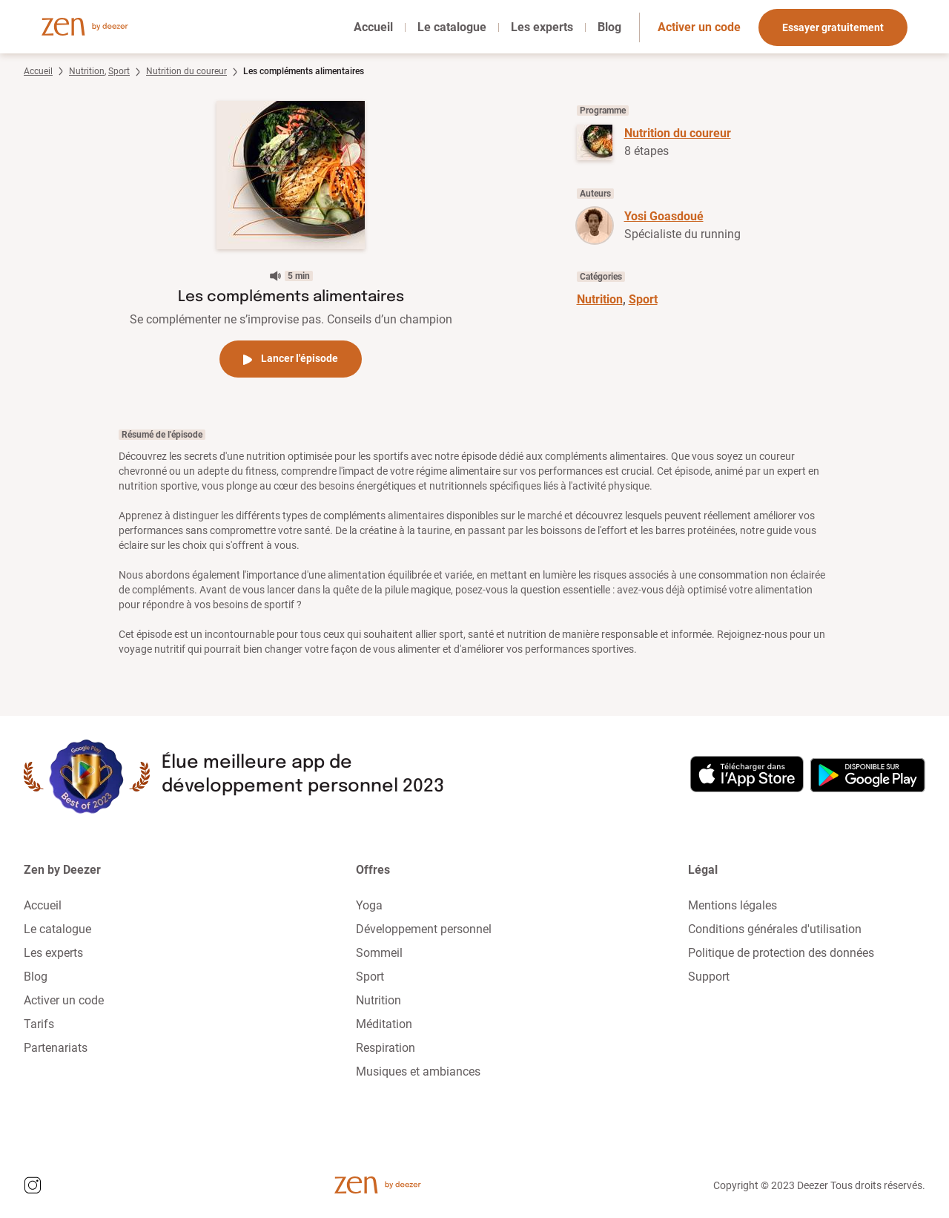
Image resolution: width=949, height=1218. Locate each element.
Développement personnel (424, 929)
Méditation (384, 1024)
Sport (119, 71)
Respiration (385, 1048)
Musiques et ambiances (418, 1071)
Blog (609, 27)
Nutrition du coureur (186, 71)
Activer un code (699, 27)
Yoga (369, 905)
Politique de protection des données (781, 953)
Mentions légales (732, 905)
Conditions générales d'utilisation (775, 929)
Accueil (373, 27)
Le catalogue (451, 27)
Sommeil (379, 953)
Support (709, 977)
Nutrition (87, 71)
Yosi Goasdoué (664, 216)
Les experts (542, 27)
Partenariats (55, 1048)
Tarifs (39, 1024)
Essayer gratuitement (833, 27)
